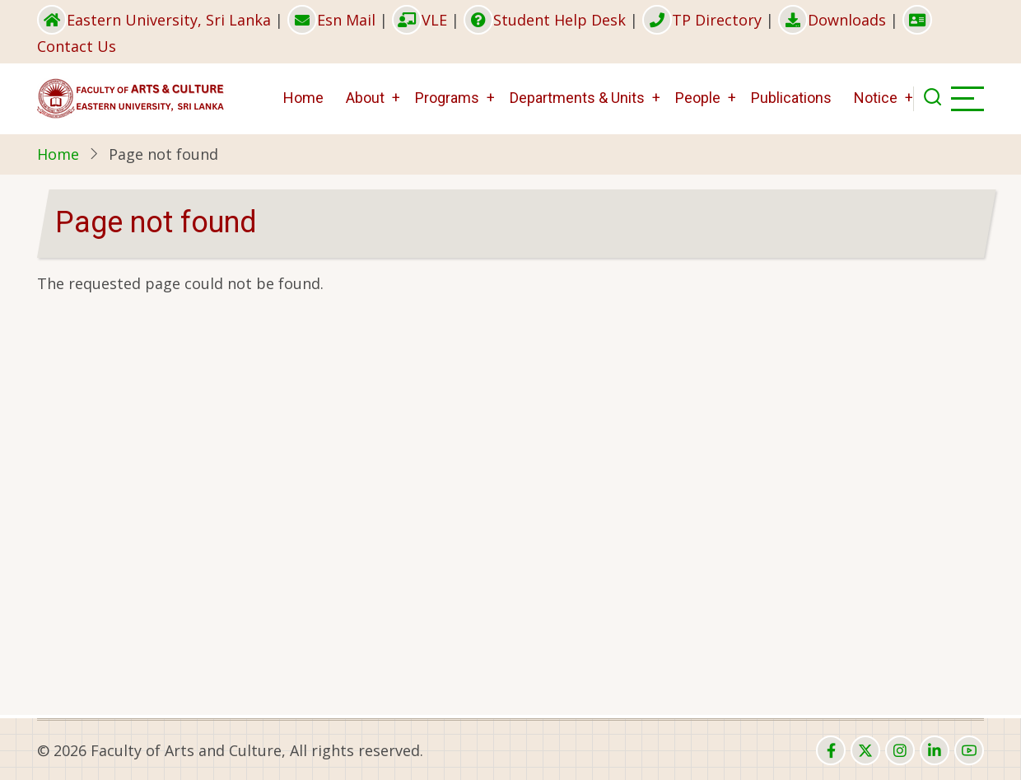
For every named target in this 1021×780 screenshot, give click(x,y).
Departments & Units (577, 97)
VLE (419, 20)
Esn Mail (331, 20)
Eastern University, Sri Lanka (154, 20)
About (365, 97)
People (697, 97)
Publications (791, 97)
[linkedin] (934, 750)
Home (303, 97)
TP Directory (702, 20)
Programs (447, 97)
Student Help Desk (545, 20)
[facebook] (831, 750)
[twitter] (865, 750)
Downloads (832, 20)
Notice (875, 97)
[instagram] (900, 750)
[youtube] (969, 750)
